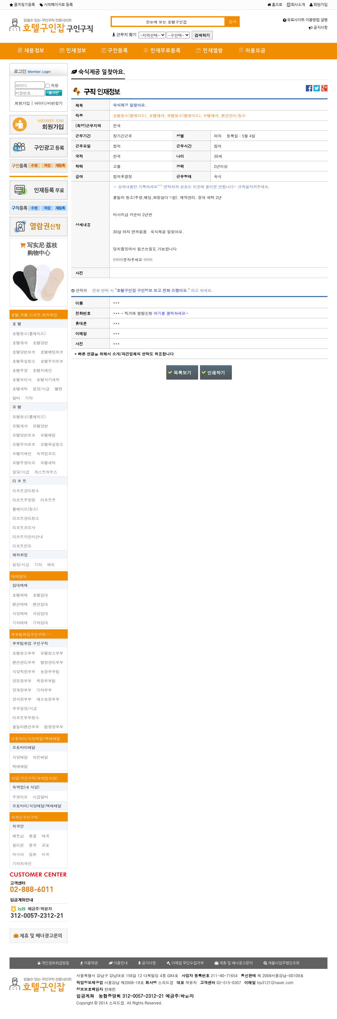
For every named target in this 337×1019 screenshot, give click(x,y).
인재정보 (73, 50)
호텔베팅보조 (51, 351)
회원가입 (318, 5)
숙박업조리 (46, 453)
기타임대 (40, 622)
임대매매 (20, 585)
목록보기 (182, 372)
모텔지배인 (21, 453)
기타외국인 (21, 863)
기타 (29, 397)
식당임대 (40, 613)
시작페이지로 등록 (56, 5)
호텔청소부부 (23, 653)
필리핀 (18, 845)
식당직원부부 (23, 671)
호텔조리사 (21, 379)
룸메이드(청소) (25, 509)
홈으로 (274, 5)
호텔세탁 (20, 388)
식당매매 (20, 613)
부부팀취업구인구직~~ (31, 634)
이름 (79, 303)
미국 (45, 854)
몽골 (33, 835)
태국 (45, 835)
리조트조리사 (23, 527)
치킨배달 (40, 757)
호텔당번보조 (23, 351)
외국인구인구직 (24, 817)
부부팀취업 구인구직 (30, 643)
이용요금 (252, 50)
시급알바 (40, 796)
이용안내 (118, 963)
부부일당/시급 (24, 708)
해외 (51, 564)
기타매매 (20, 622)
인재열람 (209, 50)
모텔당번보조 (23, 435)
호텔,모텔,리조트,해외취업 (34, 314)
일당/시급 (41, 388)
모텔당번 (40, 425)
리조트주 (48, 499)
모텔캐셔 (20, 425)
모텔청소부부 (51, 653)
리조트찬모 (21, 545)
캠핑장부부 (53, 726)
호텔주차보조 (51, 361)
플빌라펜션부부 (25, 726)
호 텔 (16, 323)
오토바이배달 (23, 747)
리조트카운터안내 (27, 536)
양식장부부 (21, 699)
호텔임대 (40, 595)
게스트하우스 (45, 471)
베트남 (18, 835)
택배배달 (20, 766)
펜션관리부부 (23, 662)
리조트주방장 (23, 499)
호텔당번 (40, 342)
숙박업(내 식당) (25, 787)
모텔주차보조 (23, 444)
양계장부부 (21, 689)
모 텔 (16, 406)
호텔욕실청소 (23, 361)
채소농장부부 (48, 699)
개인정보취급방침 (53, 963)
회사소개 (296, 5)
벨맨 (58, 388)
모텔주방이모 (23, 462)
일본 (33, 854)
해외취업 (20, 554)
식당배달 (20, 757)
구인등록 (115, 50)
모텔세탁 (48, 462)
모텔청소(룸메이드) (29, 416)
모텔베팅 (48, 435)
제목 (79, 105)
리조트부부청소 (25, 717)
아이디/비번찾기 (48, 103)
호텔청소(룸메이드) (29, 333)
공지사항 (318, 28)
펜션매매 (20, 604)
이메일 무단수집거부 (185, 963)
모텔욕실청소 (51, 444)
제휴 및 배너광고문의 (38, 935)
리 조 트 (19, 480)
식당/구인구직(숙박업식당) (34, 778)
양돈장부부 (21, 680)
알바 (16, 397)
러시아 (18, 854)
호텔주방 (20, 370)
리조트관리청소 (25, 490)
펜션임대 (40, 604)
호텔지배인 (42, 370)
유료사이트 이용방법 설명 (305, 20)
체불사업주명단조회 (281, 963)
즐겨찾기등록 (22, 5)
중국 (33, 845)
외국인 (18, 826)
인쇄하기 (216, 372)
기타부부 (44, 689)
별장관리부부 (51, 662)
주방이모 (20, 796)
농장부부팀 (49, 671)
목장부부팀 (46, 680)
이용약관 (89, 963)
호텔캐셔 (20, 342)
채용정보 (31, 50)
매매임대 (18, 576)
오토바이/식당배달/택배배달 (35, 738)
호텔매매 (20, 595)
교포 (45, 845)
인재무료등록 (162, 50)
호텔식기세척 (48, 379)
